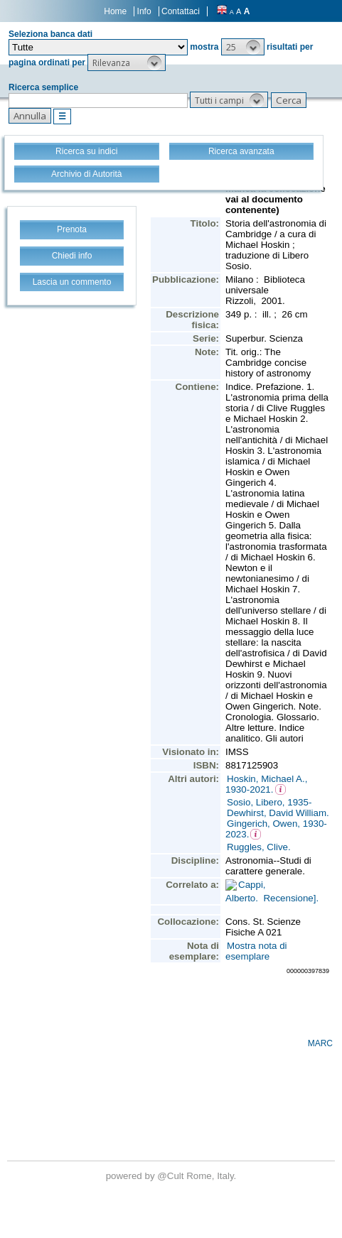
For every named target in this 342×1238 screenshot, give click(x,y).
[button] (242, 46)
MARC (320, 1043)
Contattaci (180, 11)
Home (115, 11)
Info (144, 11)
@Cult (171, 1176)
